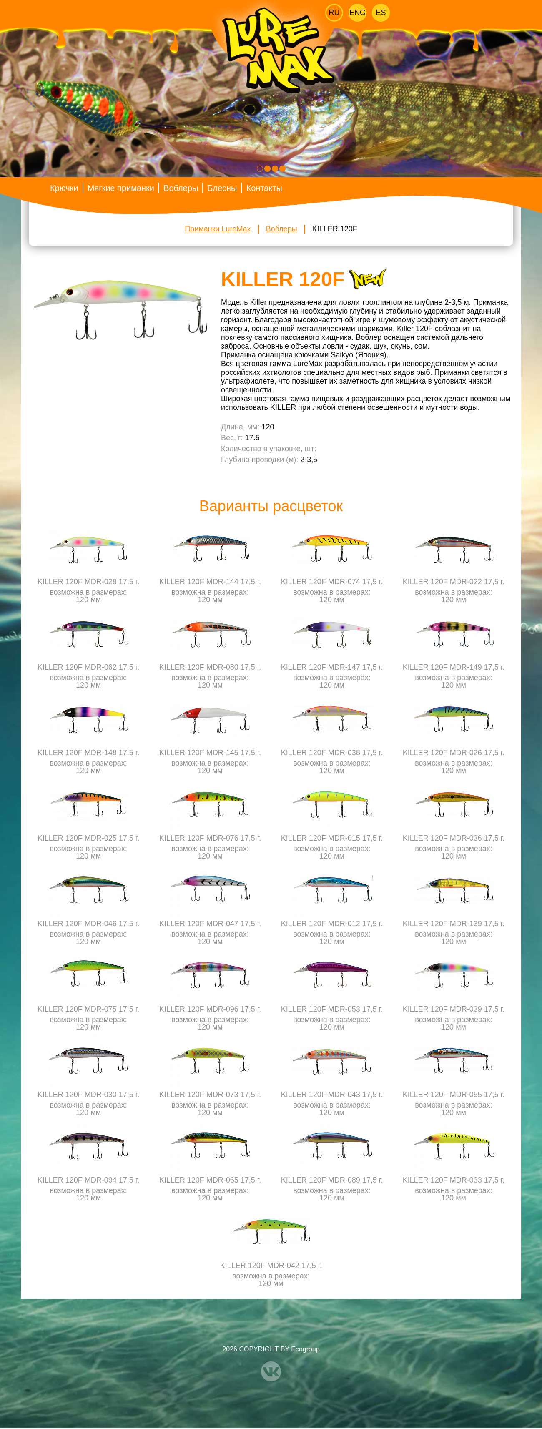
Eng (357, 12)
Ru (334, 12)
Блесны (222, 188)
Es (381, 12)
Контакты (264, 188)
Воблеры (180, 188)
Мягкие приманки (121, 188)
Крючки (64, 188)
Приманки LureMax (218, 229)
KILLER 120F (334, 229)
